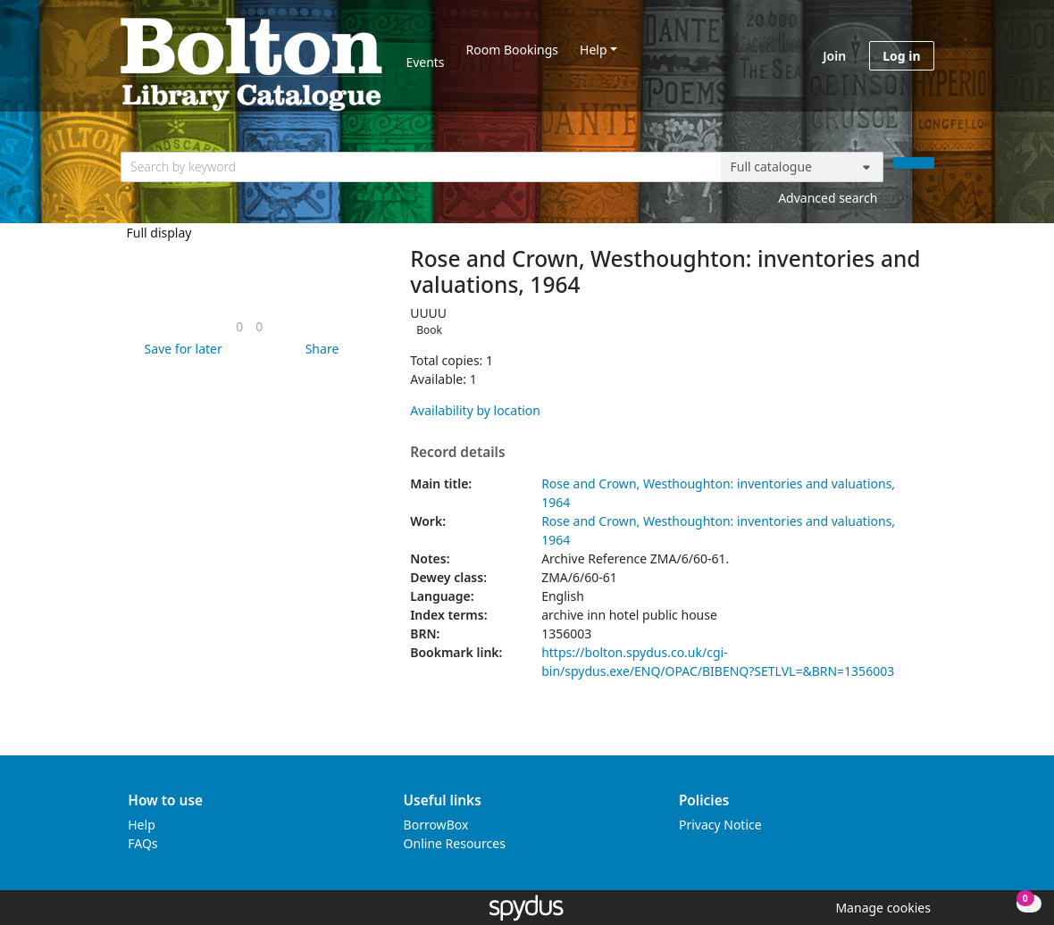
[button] (180, 348)
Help (593, 49)
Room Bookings (512, 49)
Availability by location (475, 410)
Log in (901, 55)
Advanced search (827, 197)
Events (425, 62)
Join (834, 55)
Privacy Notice (720, 824)
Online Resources (455, 843)
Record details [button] (457, 453)
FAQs (142, 843)
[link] (239, 326)
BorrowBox (436, 824)
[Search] (913, 163)
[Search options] (802, 167)
